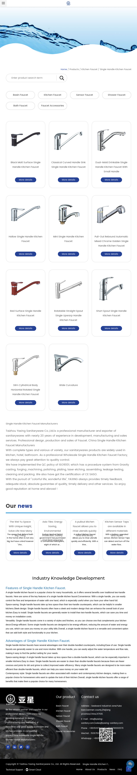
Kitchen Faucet (89, 69)
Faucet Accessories (52, 106)
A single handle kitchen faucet (20, 592)
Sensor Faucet (84, 95)
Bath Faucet (20, 106)
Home (64, 69)
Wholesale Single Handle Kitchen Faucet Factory (95, 455)
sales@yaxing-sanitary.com (109, 723)
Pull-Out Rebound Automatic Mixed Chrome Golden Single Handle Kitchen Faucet (111, 241)
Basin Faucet (20, 95)
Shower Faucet (116, 95)
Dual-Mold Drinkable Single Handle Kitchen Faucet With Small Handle (111, 167)
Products (74, 69)
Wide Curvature (68, 385)
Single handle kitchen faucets (20, 645)
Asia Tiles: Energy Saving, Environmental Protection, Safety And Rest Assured (52, 531)
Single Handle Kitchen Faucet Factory (96, 764)
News (112, 769)
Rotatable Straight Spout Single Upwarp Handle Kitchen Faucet (68, 315)
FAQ (120, 769)
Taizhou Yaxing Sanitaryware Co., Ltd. (39, 764)
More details (25, 180)
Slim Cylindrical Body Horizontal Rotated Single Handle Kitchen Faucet (25, 389)
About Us (90, 769)
